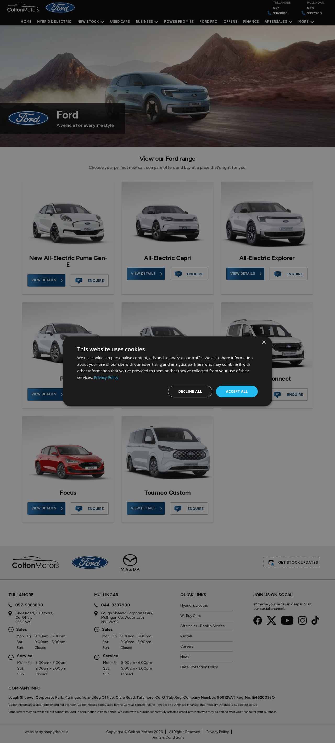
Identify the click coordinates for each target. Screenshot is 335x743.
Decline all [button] (189, 391)
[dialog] (167, 371)
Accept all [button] (237, 391)
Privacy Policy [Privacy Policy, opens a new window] (106, 377)
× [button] (264, 342)
